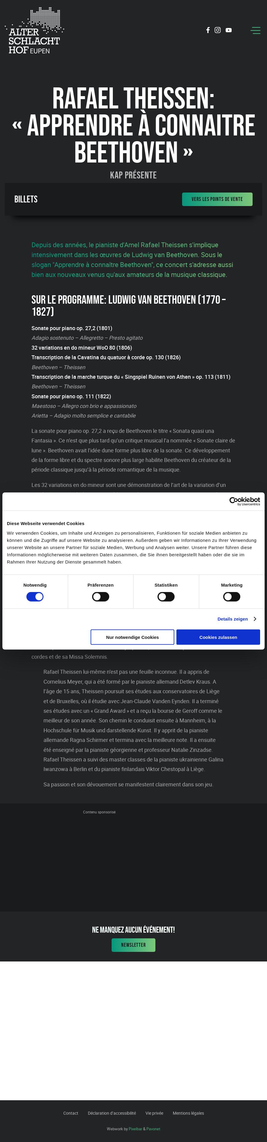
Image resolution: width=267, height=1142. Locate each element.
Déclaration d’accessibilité (112, 1113)
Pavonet (153, 1128)
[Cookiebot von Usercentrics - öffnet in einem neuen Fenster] (234, 501)
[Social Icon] (208, 31)
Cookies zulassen (218, 636)
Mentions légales (188, 1113)
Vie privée (154, 1113)
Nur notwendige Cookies (132, 636)
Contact (70, 1113)
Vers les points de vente (217, 199)
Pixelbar (135, 1128)
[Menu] (255, 30)
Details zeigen (233, 618)
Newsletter (133, 945)
